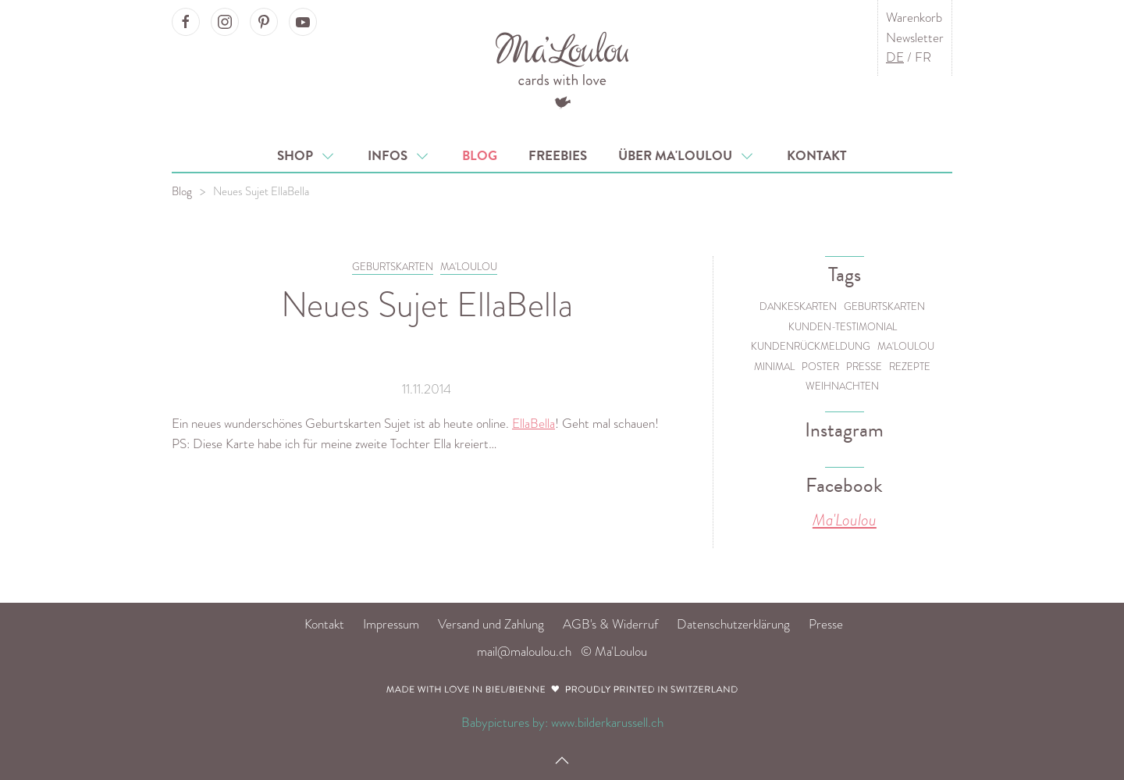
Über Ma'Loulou (687, 156)
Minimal (774, 366)
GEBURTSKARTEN (392, 266)
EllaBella (533, 423)
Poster (820, 366)
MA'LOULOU (468, 266)
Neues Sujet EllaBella (261, 191)
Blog (479, 156)
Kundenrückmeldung (810, 346)
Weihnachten (842, 386)
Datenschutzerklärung (733, 624)
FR (923, 57)
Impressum (391, 624)
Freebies (557, 156)
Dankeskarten (798, 306)
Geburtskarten (884, 306)
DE (895, 57)
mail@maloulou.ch (524, 651)
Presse (864, 366)
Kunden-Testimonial (842, 326)
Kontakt (817, 156)
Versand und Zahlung (491, 624)
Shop (306, 156)
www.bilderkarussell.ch (607, 722)
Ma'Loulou (905, 346)
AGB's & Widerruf (610, 624)
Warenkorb (914, 17)
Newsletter (915, 38)
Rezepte (909, 366)
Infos (399, 156)
